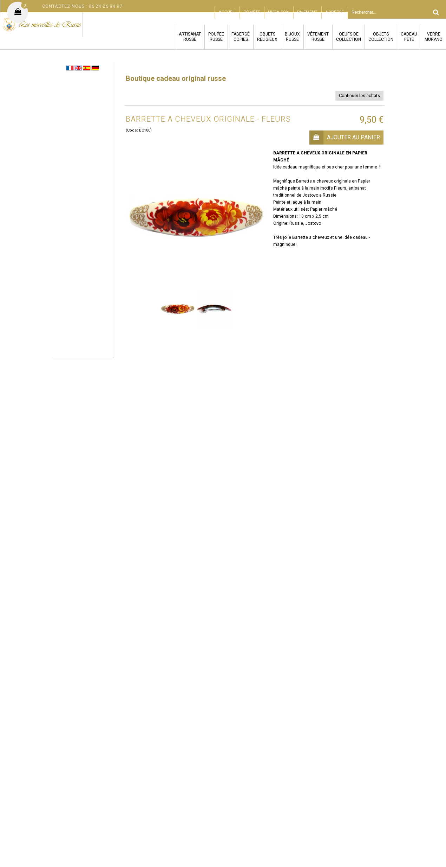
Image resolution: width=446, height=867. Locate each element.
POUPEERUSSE (216, 37)
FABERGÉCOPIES (240, 37)
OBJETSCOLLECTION (380, 37)
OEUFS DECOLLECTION (348, 37)
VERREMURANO (433, 37)
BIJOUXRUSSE (292, 37)
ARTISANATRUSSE (190, 37)
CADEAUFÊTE (409, 37)
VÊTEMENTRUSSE (318, 37)
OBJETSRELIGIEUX (267, 37)
